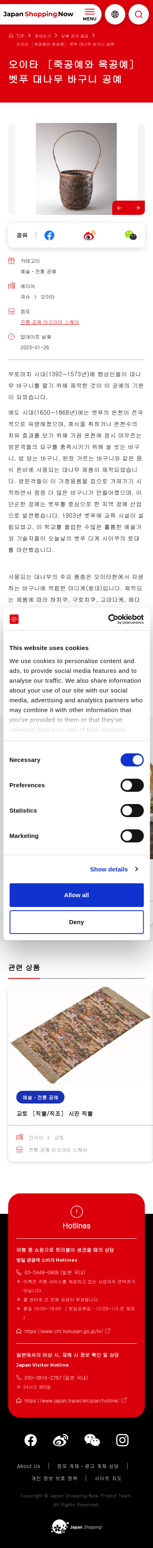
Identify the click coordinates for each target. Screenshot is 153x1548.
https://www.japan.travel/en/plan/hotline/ (72, 1400)
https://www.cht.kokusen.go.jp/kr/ (63, 1330)
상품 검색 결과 (75, 36)
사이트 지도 (108, 1478)
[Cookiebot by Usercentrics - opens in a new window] (109, 619)
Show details (109, 869)
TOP (20, 36)
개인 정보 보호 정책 (54, 1478)
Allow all (76, 894)
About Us (28, 1466)
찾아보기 (43, 36)
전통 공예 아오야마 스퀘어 (49, 321)
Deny (76, 921)
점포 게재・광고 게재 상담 (88, 1466)
